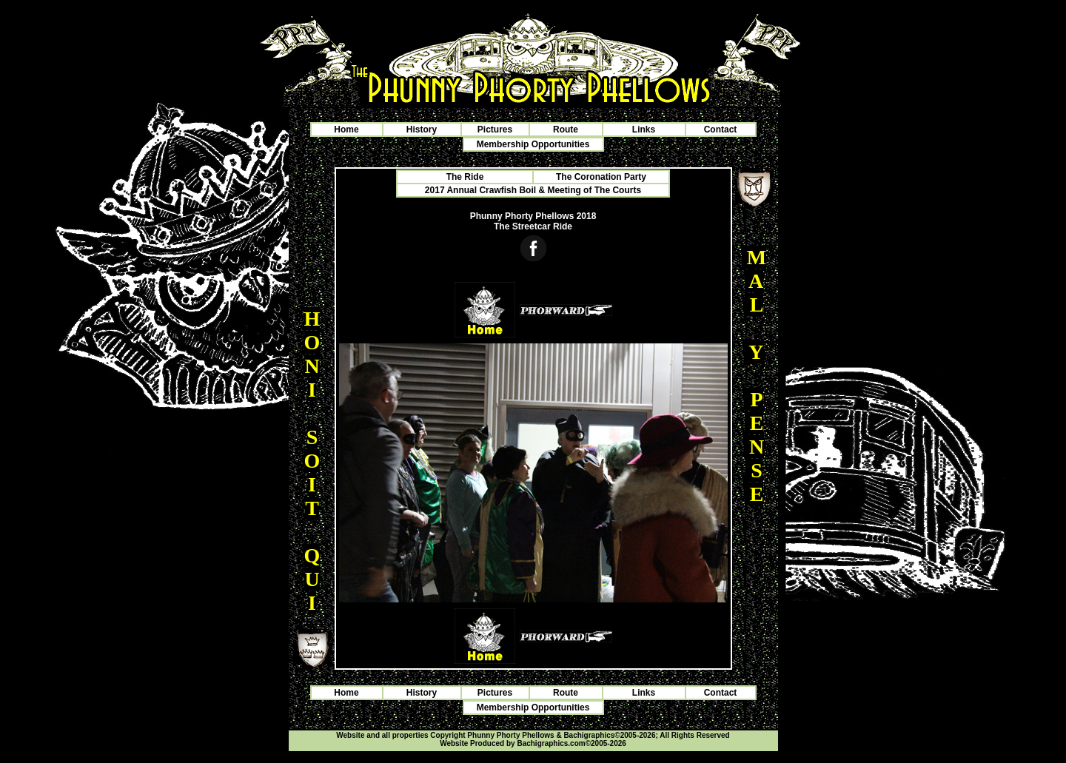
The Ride (465, 177)
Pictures (494, 129)
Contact (720, 129)
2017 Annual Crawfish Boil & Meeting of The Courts (533, 190)
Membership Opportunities (533, 144)
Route (565, 129)
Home (346, 129)
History (421, 129)
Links (643, 129)
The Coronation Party (601, 177)
